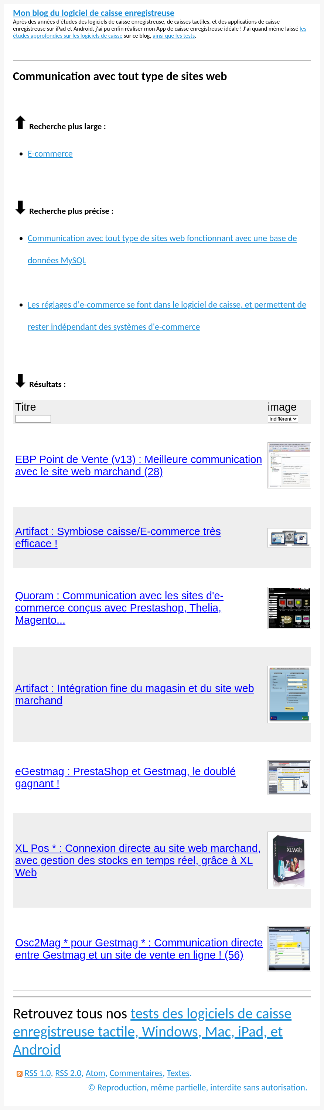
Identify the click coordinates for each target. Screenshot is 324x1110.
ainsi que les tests (174, 35)
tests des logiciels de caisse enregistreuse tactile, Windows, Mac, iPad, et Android (152, 1031)
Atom (95, 1073)
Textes (178, 1073)
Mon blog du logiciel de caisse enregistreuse (93, 12)
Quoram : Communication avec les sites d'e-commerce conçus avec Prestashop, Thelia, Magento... (119, 608)
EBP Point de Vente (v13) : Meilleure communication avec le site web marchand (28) (138, 465)
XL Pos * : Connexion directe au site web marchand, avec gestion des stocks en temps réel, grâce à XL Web (138, 860)
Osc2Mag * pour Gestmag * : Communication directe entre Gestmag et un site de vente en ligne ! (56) (139, 949)
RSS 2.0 (68, 1073)
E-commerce (50, 153)
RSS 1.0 (37, 1073)
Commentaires (136, 1073)
